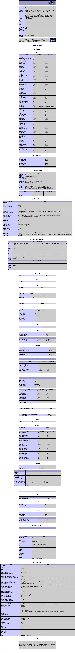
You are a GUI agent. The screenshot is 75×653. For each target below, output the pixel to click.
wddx (37, 494)
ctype (37, 279)
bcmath (37, 273)
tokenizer (37, 488)
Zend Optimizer (37, 155)
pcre (37, 412)
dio (37, 285)
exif (37, 291)
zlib (37, 510)
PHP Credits (37, 46)
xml (37, 502)
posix (37, 419)
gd (37, 307)
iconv (37, 330)
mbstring (37, 345)
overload (37, 406)
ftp (37, 301)
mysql (37, 375)
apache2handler (37, 170)
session (37, 425)
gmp (37, 324)
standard (37, 463)
